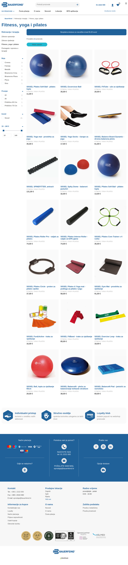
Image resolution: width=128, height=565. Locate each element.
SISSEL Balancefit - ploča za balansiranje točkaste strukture (74, 387)
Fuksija (7, 66)
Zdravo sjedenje (8, 40)
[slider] (3, 130)
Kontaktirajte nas (14, 508)
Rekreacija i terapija (10, 32)
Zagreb (47, 491)
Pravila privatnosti (89, 511)
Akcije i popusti (37, 45)
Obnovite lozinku (14, 524)
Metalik (7, 69)
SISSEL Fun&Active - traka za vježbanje (39, 337)
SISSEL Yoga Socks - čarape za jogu (76, 137)
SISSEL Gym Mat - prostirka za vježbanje (107, 287)
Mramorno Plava (11, 76)
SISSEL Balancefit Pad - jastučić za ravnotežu (109, 387)
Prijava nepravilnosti (15, 517)
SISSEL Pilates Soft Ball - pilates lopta (41, 88)
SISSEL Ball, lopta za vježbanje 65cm (42, 386)
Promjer (5, 91)
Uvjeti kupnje (13, 520)
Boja (3, 58)
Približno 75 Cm (11, 106)
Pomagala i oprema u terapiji (10, 49)
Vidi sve (48, 499)
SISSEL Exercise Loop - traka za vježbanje (108, 337)
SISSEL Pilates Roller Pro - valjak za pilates (42, 238)
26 (6, 99)
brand (4, 114)
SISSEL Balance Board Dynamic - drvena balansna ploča (108, 138)
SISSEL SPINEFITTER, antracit (39, 186)
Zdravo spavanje (8, 36)
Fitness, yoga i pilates (10, 44)
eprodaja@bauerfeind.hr (64, 468)
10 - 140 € (6, 126)
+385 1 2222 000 (18, 492)
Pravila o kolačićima (90, 508)
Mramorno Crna (11, 73)
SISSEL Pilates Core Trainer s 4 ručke (110, 237)
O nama (37, 11)
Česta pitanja (24, 11)
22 (6, 95)
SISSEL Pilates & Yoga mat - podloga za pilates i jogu (73, 287)
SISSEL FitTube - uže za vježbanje (108, 87)
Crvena (7, 62)
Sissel (7, 118)
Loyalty (10, 511)
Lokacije (58, 11)
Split (47, 494)
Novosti (47, 11)
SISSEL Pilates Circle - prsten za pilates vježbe (41, 287)
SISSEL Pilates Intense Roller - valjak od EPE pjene (74, 238)
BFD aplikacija (70, 11)
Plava (7, 80)
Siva (6, 83)
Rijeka (47, 496)
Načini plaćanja (13, 514)
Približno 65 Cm (11, 102)
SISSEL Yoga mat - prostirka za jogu (42, 137)
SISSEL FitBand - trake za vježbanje (76, 336)
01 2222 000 (65, 454)
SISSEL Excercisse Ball (70, 87)
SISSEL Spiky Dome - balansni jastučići (74, 187)
